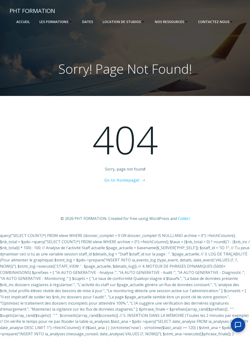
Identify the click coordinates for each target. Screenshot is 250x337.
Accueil (23, 21)
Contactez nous (216, 21)
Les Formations (56, 21)
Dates (87, 21)
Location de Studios (124, 21)
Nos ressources (171, 21)
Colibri (184, 218)
